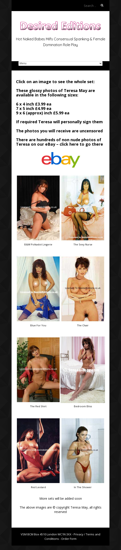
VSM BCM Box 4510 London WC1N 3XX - (47, 534)
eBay (50, 144)
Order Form (69, 539)
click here (69, 144)
